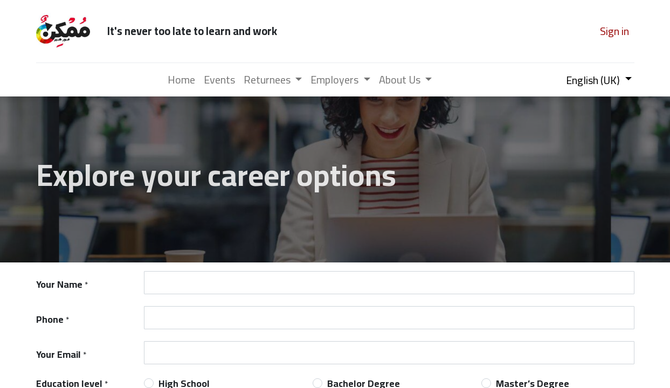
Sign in (614, 31)
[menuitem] (181, 79)
